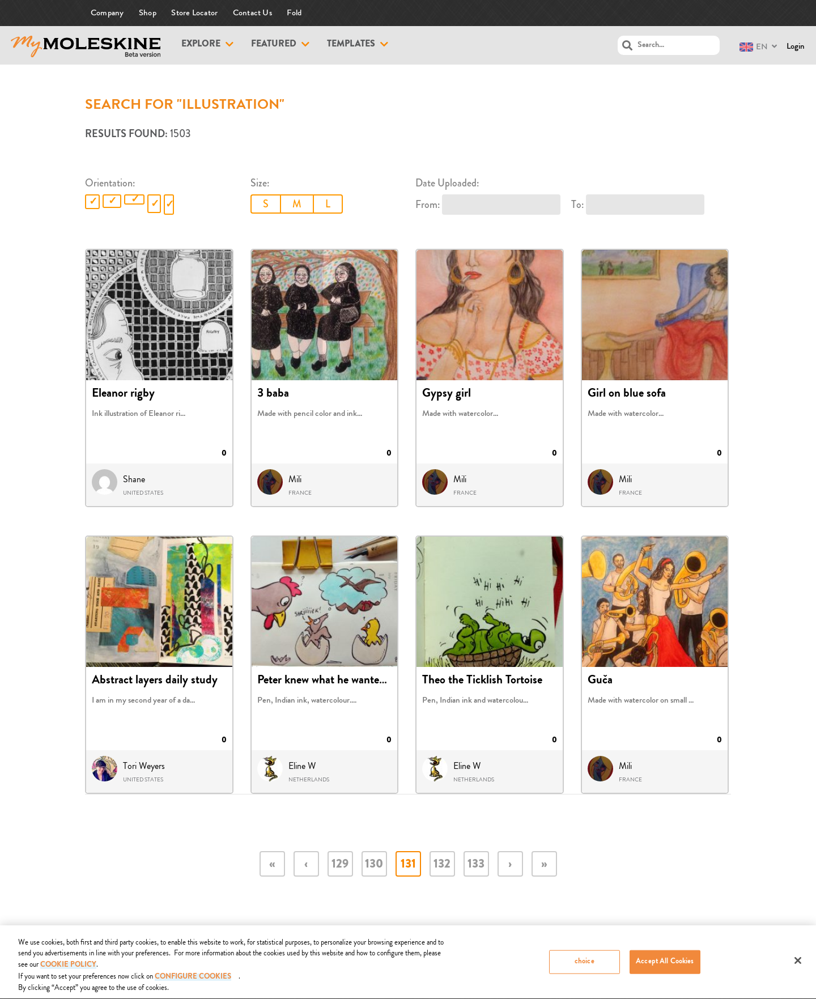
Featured (273, 44)
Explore (200, 44)
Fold (294, 13)
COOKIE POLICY (68, 970)
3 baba (273, 394)
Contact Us (252, 13)
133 (476, 865)
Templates (351, 44)
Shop (147, 13)
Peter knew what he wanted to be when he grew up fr (381, 681)
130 (374, 865)
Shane (134, 479)
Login (796, 46)
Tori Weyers (144, 766)
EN (754, 47)
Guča (600, 681)
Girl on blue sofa (627, 394)
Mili (294, 479)
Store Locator (194, 13)
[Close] (797, 964)
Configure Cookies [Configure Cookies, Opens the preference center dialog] (193, 981)
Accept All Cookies (665, 966)
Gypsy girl (446, 394)
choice (584, 966)
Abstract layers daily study (155, 681)
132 (442, 865)
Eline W (302, 766)
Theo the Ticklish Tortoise (482, 681)
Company (107, 13)
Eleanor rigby (123, 394)
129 (340, 865)
